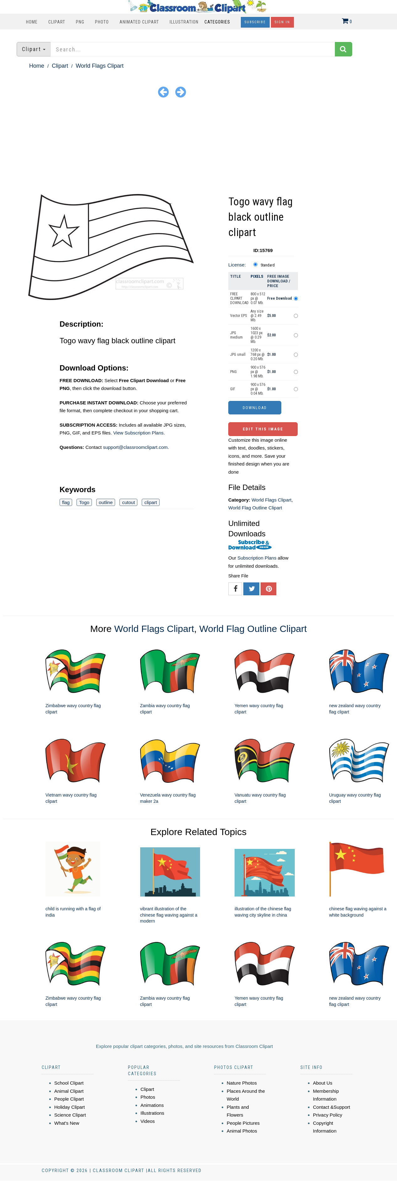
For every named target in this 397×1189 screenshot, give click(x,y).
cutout (128, 502)
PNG (80, 21)
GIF (232, 389)
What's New (66, 1123)
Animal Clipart (68, 1091)
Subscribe (255, 22)
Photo (102, 21)
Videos (147, 1121)
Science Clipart (70, 1115)
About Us (322, 1083)
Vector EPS (238, 315)
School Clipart (68, 1083)
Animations (152, 1105)
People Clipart (69, 1099)
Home (32, 21)
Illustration (184, 21)
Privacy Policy (327, 1115)
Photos (147, 1097)
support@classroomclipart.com (135, 447)
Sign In (282, 22)
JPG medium (236, 335)
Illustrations (152, 1113)
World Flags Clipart (100, 66)
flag (66, 502)
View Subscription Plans (138, 432)
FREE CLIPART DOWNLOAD (239, 298)
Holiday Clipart (69, 1107)
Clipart (56, 21)
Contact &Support (331, 1107)
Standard (268, 265)
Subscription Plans (256, 557)
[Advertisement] (198, 147)
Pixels (257, 276)
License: (237, 264)
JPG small (238, 354)
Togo (84, 502)
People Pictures (243, 1123)
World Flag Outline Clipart (255, 507)
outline (106, 502)
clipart (150, 502)
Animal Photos (242, 1131)
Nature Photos (242, 1083)
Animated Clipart (139, 21)
